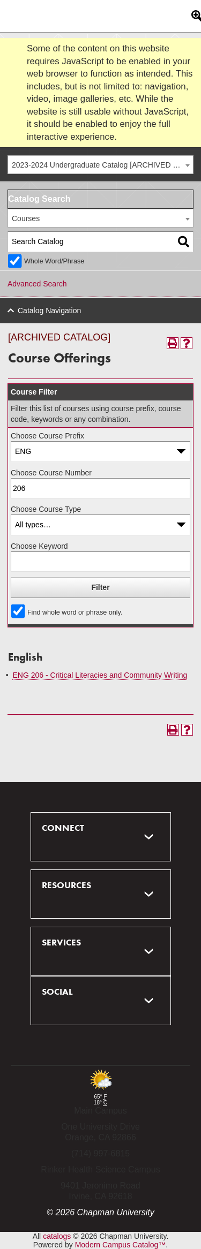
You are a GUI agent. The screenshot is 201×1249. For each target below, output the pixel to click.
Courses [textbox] (26, 218)
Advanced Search (37, 283)
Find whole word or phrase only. (75, 612)
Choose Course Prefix (47, 436)
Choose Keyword (39, 546)
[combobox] (100, 164)
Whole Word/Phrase (54, 261)
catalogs (57, 1236)
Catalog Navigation (49, 310)
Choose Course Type (46, 509)
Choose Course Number (51, 472)
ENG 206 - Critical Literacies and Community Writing (99, 675)
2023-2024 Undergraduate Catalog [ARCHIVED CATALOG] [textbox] (102, 165)
